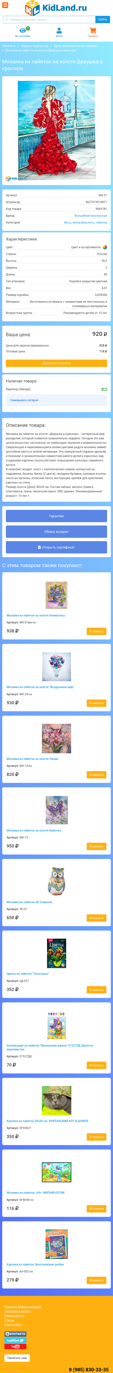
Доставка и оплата (17, 1311)
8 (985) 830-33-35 (89, 1369)
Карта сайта (12, 1324)
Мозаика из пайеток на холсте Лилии (32, 759)
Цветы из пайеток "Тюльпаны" (28, 973)
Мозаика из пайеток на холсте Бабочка (34, 830)
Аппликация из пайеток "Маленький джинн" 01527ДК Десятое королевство (50, 1047)
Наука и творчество (34, 46)
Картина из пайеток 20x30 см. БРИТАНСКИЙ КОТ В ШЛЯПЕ (47, 1121)
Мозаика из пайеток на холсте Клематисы (36, 615)
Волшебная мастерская (91, 215)
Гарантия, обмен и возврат (22, 1307)
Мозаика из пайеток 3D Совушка (29, 902)
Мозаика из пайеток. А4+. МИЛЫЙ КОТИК (36, 1192)
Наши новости (14, 1315)
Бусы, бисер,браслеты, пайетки (75, 46)
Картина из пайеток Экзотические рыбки (35, 1264)
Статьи (9, 1320)
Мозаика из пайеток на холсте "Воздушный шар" (40, 687)
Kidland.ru (8, 46)
